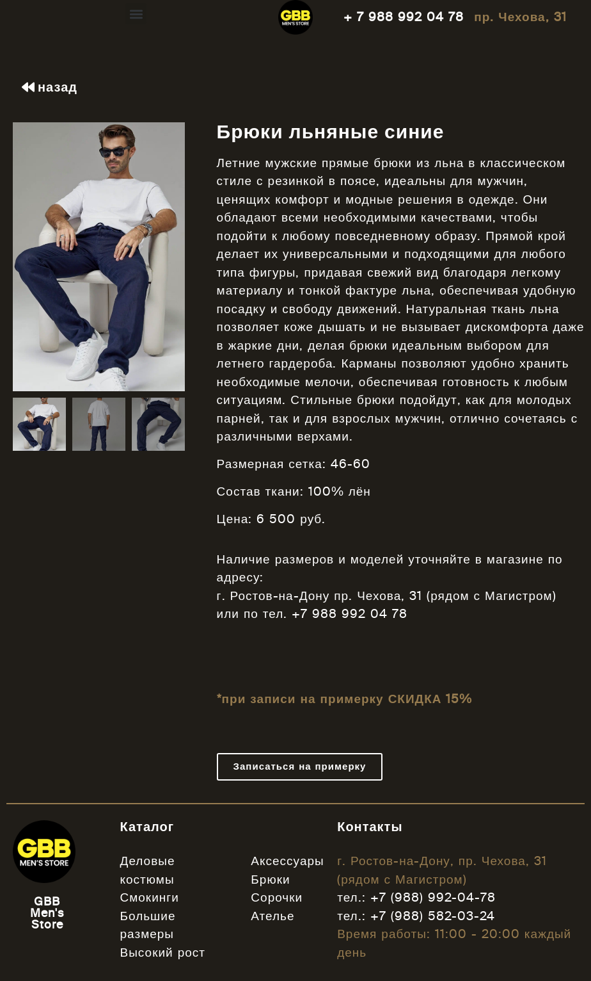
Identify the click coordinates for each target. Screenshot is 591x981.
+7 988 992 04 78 (349, 613)
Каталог (147, 826)
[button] (135, 13)
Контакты (369, 826)
